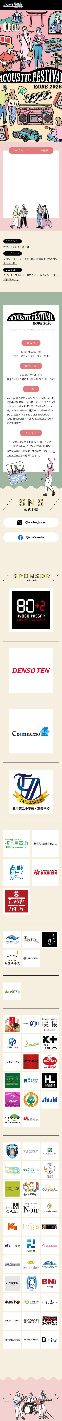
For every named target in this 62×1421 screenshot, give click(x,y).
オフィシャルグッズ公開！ (17, 247)
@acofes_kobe (31, 522)
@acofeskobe (31, 537)
